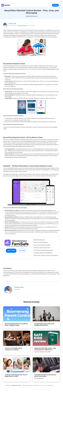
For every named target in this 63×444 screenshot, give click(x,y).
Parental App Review (22, 25)
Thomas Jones (12, 23)
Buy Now (22, 250)
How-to (8, 385)
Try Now (55, 5)
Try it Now (11, 250)
